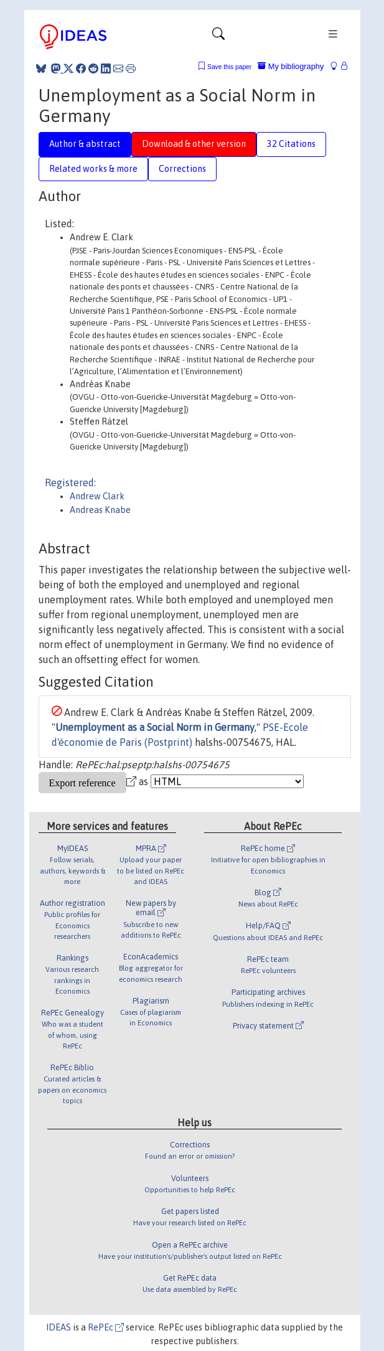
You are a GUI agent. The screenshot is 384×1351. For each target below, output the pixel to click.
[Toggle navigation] (218, 36)
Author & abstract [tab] (85, 144)
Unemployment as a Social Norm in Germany (155, 727)
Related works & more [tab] (93, 169)
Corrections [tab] (182, 169)
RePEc (106, 1327)
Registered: (70, 482)
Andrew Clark (97, 496)
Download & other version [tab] (194, 144)
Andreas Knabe (100, 510)
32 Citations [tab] (291, 144)
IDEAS (58, 1327)
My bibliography (291, 66)
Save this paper (229, 67)
